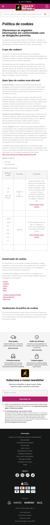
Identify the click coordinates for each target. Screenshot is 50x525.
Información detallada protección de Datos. (15, 422)
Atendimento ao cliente (25, 451)
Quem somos (25, 448)
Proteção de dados (25, 459)
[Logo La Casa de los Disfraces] (25, 7)
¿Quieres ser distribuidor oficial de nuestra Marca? (25, 437)
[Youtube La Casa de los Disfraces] (27, 475)
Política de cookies (25, 518)
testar (25, 465)
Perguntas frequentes (25, 454)
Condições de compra (25, 462)
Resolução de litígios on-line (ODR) (25, 521)
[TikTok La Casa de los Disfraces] (33, 475)
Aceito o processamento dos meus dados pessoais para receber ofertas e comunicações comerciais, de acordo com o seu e (26, 406)
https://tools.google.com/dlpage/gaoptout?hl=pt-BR (19, 154)
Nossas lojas (25, 445)
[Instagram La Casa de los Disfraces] (22, 475)
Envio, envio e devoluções (25, 456)
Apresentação (25, 440)
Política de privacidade (16, 408)
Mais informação (13, 348)
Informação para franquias (25, 443)
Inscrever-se (25, 399)
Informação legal (25, 512)
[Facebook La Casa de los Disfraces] (17, 475)
